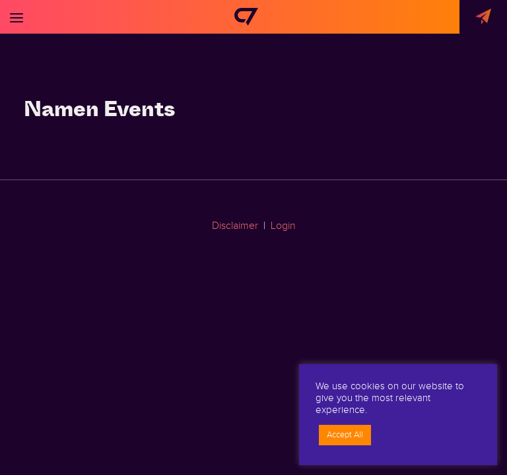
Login (283, 226)
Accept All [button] (345, 434)
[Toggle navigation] (16, 17)
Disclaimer (235, 226)
